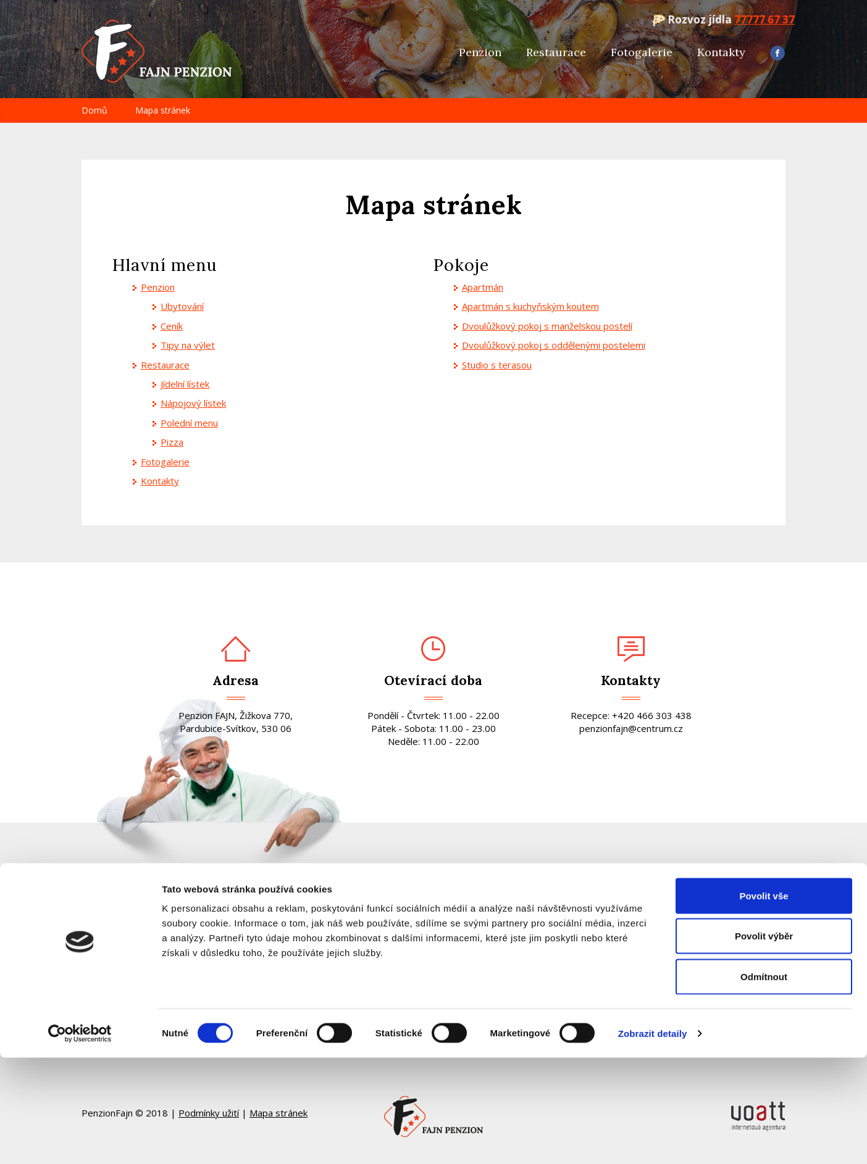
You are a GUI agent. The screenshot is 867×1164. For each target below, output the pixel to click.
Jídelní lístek (185, 384)
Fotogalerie (641, 52)
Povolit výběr (764, 1042)
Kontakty (721, 52)
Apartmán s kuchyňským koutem (530, 306)
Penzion (158, 287)
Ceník (172, 326)
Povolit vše (763, 1002)
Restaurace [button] (556, 52)
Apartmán (482, 287)
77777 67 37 (764, 19)
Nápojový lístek (193, 403)
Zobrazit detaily (652, 1139)
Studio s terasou (497, 365)
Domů (94, 110)
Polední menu (189, 423)
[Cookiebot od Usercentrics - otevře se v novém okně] (80, 1140)
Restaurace (165, 365)
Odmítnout (763, 1083)
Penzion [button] (480, 52)
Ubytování (182, 306)
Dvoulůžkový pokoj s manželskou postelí (547, 326)
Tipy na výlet (188, 345)
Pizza (172, 442)
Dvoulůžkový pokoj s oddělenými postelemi (553, 345)
